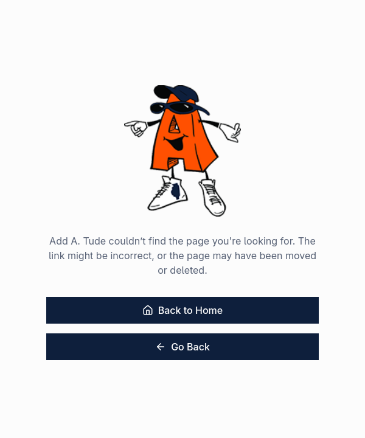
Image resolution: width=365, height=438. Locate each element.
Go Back (182, 347)
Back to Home (182, 310)
